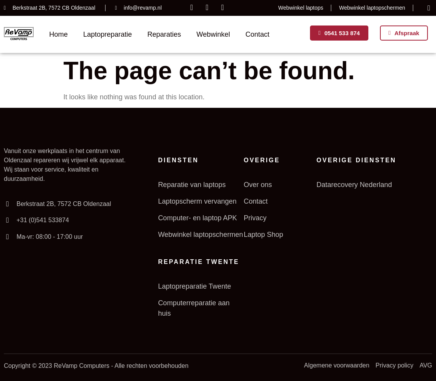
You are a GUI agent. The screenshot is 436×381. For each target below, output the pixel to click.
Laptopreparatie (107, 34)
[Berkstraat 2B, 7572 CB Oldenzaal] (7, 204)
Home (58, 34)
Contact (257, 34)
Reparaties (164, 34)
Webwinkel (213, 34)
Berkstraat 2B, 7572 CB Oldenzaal (63, 204)
